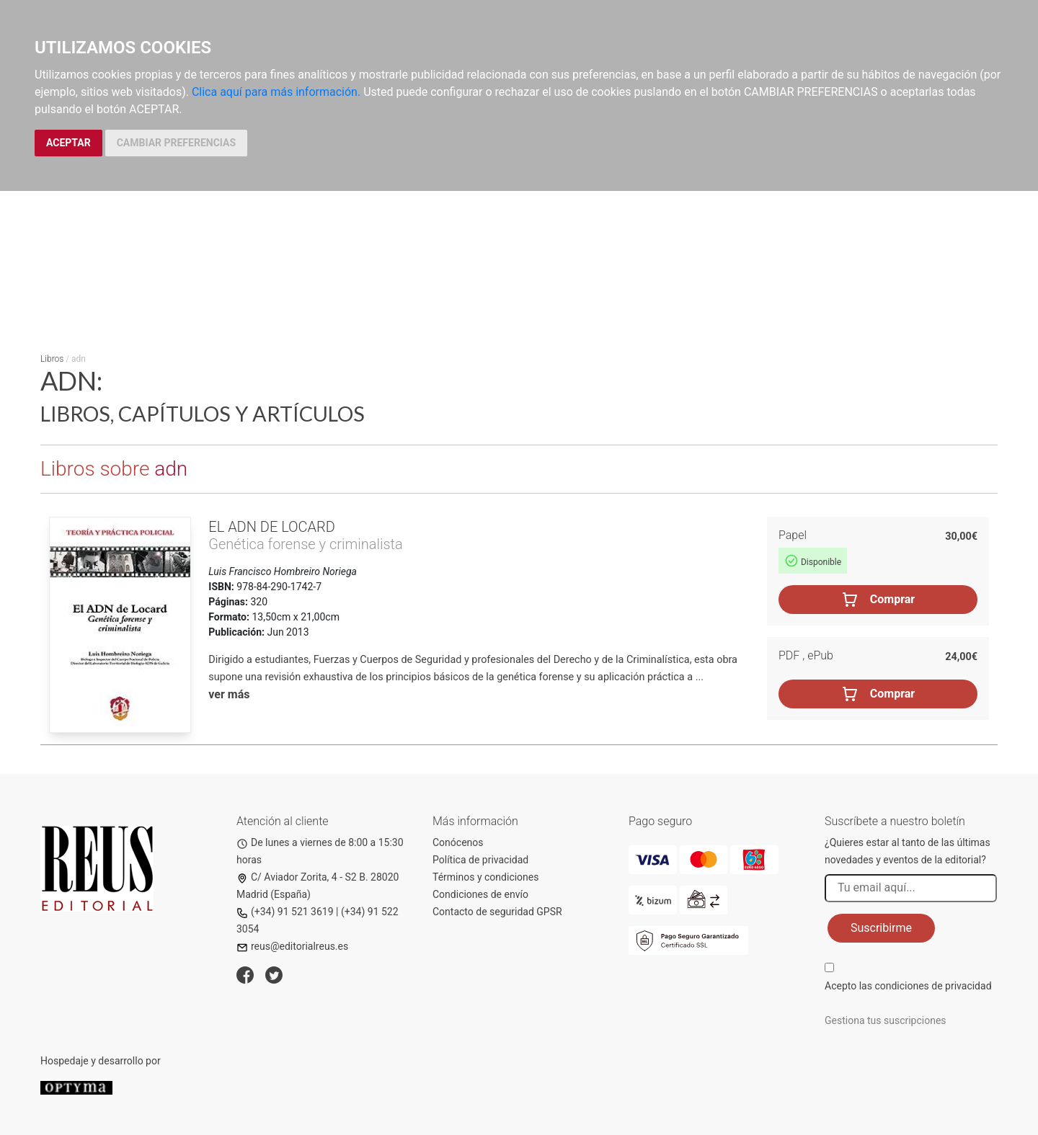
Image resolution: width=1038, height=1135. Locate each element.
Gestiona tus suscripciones (885, 1020)
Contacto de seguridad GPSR (497, 911)
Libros (51, 359)
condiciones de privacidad (932, 986)
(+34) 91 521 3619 (285, 911)
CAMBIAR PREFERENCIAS (176, 142)
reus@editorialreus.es (292, 946)
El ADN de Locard (271, 526)
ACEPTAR (68, 142)
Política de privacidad (480, 859)
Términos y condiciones (485, 877)
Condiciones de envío (480, 894)
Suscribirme (881, 928)
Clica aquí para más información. (276, 92)
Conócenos (458, 842)
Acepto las (908, 986)
